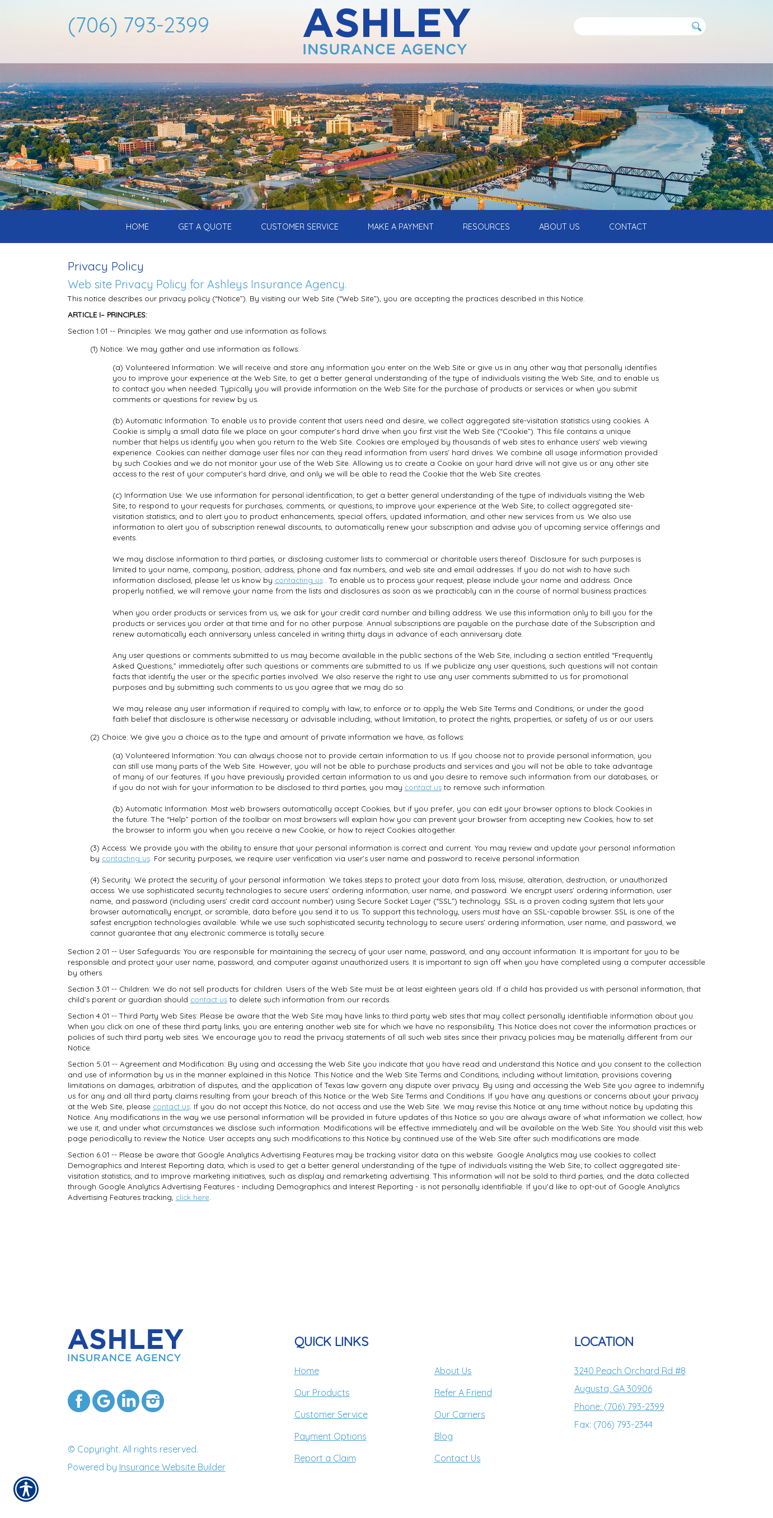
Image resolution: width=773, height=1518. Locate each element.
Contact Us (457, 1458)
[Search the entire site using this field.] (630, 26)
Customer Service (331, 1414)
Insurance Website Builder (172, 1467)
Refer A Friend (463, 1392)
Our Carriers (459, 1414)
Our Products (322, 1392)
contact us (423, 824)
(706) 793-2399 (138, 25)
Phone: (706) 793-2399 (619, 1406)
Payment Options (330, 1436)
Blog (443, 1436)
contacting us (299, 618)
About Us (453, 1370)
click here (192, 1235)
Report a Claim (325, 1458)
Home (306, 1370)
